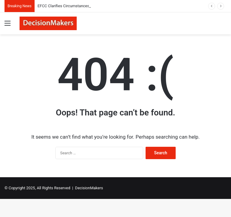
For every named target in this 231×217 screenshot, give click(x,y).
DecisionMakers (89, 188)
